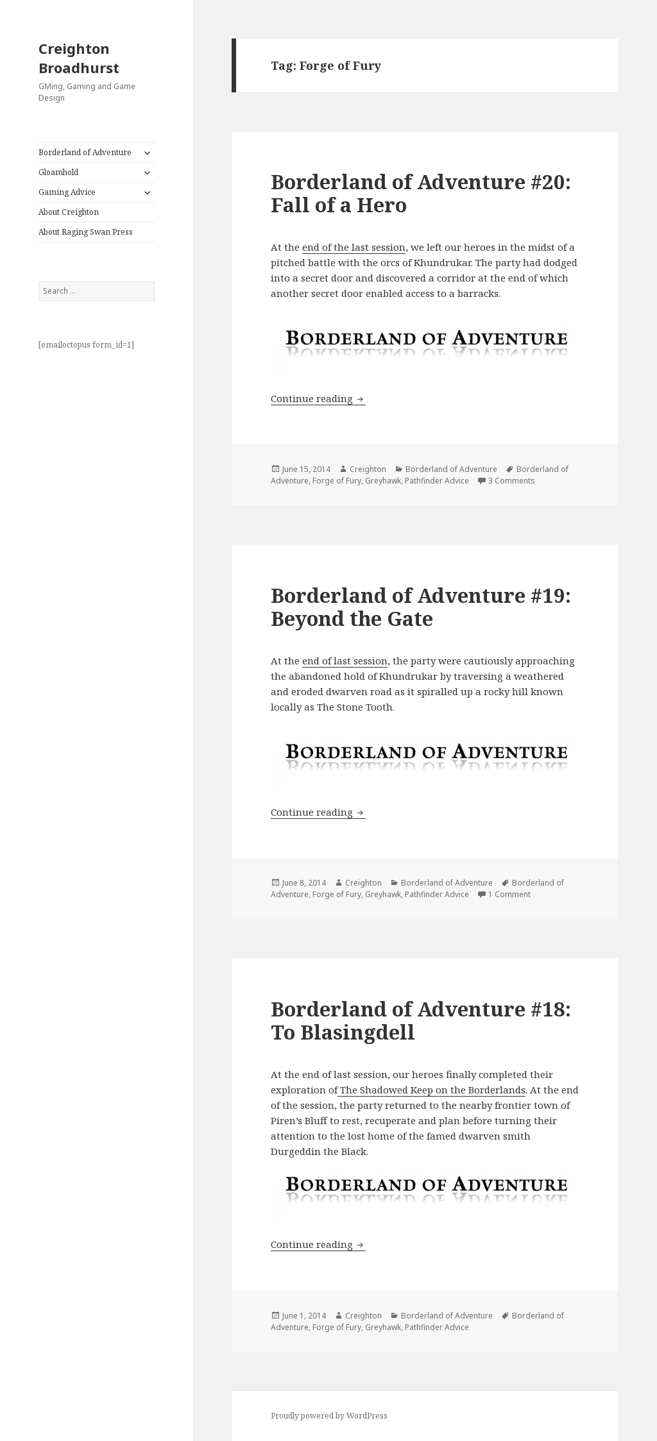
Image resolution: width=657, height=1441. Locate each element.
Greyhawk (383, 480)
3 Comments (511, 480)
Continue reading (318, 398)
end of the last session (353, 246)
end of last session (345, 660)
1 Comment (509, 894)
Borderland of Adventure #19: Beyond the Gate (421, 607)
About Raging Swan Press (85, 231)
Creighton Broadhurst (78, 57)
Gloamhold (58, 172)
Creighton (368, 469)
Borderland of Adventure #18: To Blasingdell (421, 1020)
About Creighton (68, 211)
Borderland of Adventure (85, 152)
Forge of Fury (336, 480)
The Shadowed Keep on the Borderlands (431, 1089)
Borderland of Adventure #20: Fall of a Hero (421, 193)
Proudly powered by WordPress (329, 1415)
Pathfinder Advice (437, 480)
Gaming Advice (67, 192)
